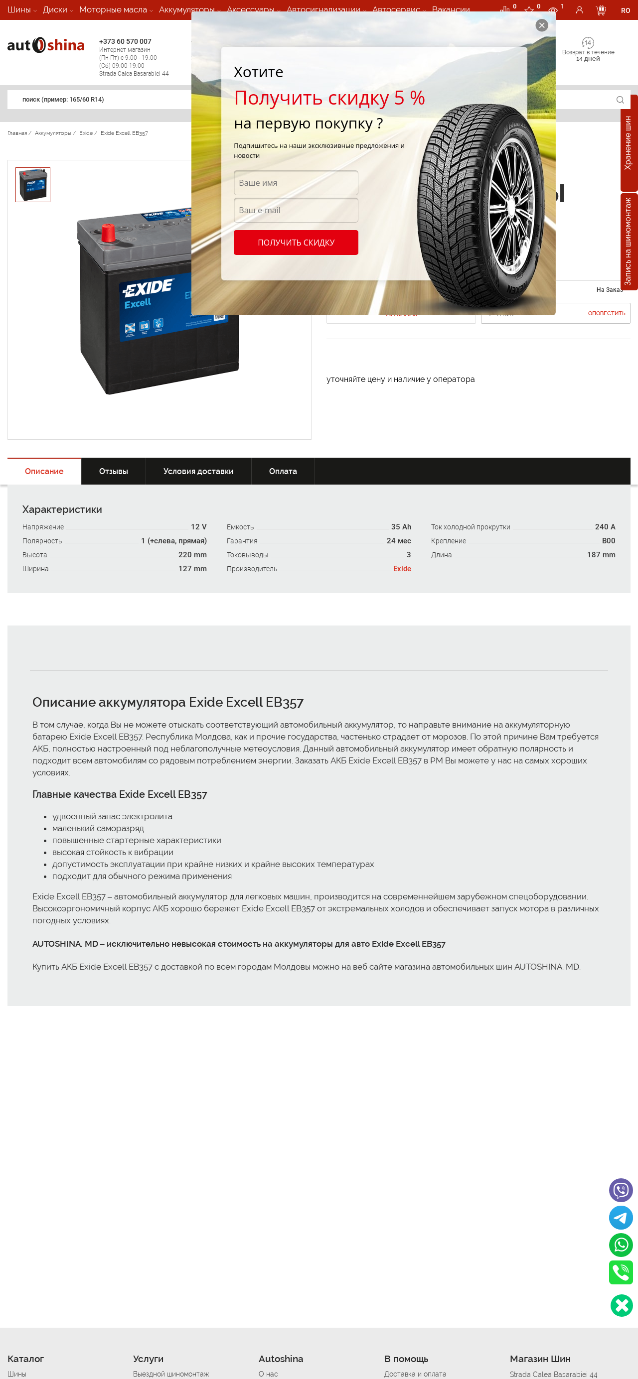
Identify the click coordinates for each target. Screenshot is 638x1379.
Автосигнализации (323, 9)
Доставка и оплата (415, 1374)
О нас (268, 1374)
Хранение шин (628, 143)
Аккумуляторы (187, 9)
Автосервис (396, 9)
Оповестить (607, 313)
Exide (402, 568)
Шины (19, 9)
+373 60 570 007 (142, 57)
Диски (55, 9)
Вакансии (451, 9)
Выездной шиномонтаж (171, 1374)
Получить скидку (296, 242)
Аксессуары (251, 9)
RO (626, 10)
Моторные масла (113, 9)
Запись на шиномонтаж (628, 242)
